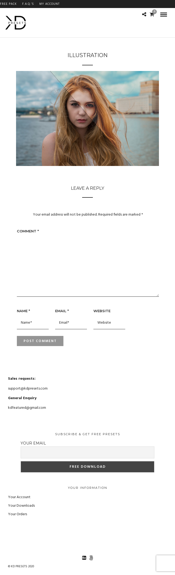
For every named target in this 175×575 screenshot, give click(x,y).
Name (23, 311)
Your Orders (17, 514)
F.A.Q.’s (28, 4)
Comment (28, 231)
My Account (49, 4)
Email (62, 311)
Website (102, 311)
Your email (33, 443)
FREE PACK (8, 4)
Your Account (19, 497)
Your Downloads (21, 506)
